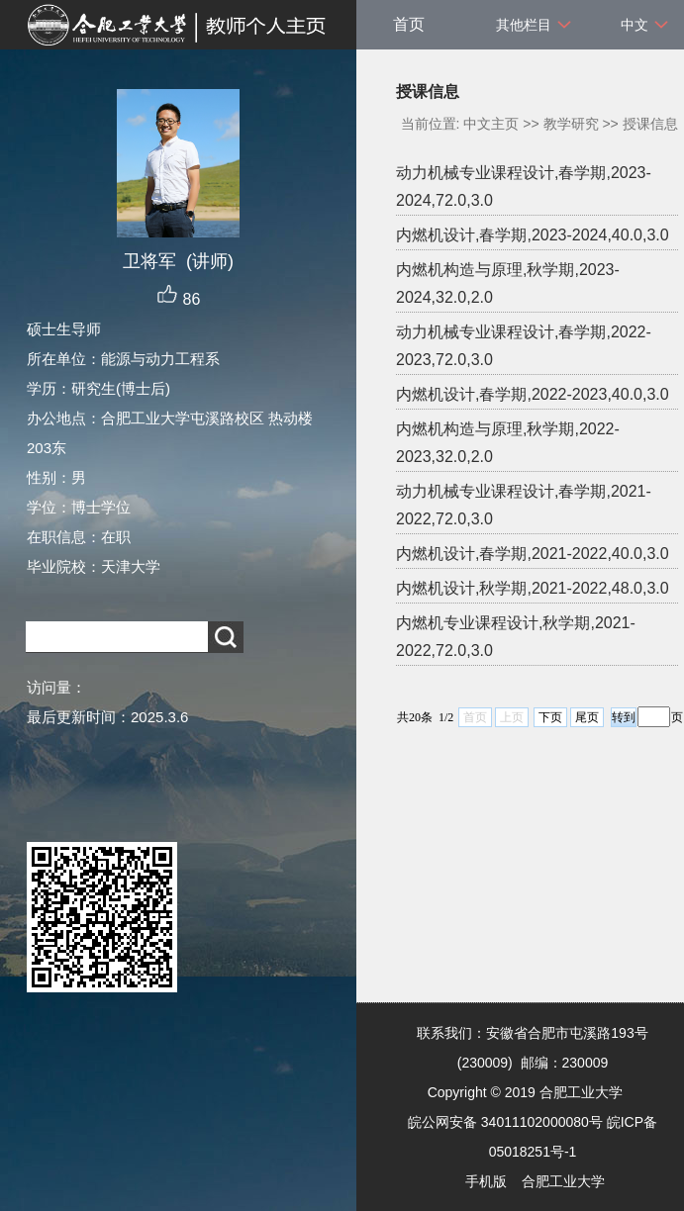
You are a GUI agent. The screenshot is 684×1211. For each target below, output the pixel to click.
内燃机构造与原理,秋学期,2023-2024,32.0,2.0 (508, 283)
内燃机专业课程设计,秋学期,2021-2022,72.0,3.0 (515, 636)
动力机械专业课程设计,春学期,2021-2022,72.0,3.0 (523, 505)
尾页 (587, 717)
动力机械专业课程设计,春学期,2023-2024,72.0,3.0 (523, 186)
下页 (550, 717)
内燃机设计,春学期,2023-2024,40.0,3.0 (532, 235)
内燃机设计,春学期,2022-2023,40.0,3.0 (532, 394)
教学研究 (571, 124)
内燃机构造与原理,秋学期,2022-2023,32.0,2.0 (508, 442)
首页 (409, 24)
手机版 (486, 1181)
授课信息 (650, 124)
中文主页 (491, 124)
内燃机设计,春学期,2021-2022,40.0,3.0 (532, 553)
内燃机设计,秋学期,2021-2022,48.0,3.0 (532, 588)
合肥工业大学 (563, 1181)
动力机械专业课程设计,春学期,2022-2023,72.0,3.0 (523, 346)
